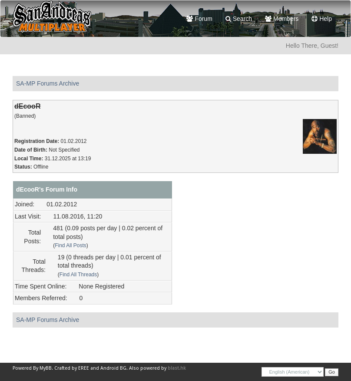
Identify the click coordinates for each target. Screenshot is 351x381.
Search (238, 18)
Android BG (113, 368)
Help (321, 18)
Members (281, 18)
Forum (199, 18)
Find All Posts (70, 245)
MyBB (46, 368)
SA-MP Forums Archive (47, 83)
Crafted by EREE (71, 368)
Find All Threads (78, 275)
